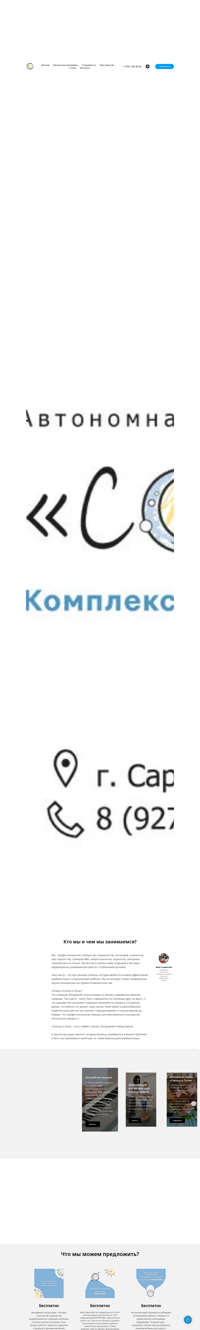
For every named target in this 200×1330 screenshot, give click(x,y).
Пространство (107, 65)
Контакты (85, 67)
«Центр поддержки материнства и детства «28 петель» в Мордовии (180, 1096)
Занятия (45, 65)
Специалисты (89, 65)
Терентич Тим (181, 1112)
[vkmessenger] (147, 66)
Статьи (72, 67)
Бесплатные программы (65, 65)
